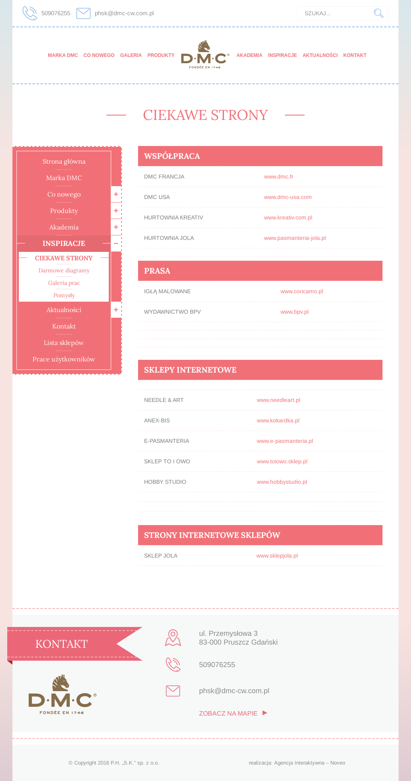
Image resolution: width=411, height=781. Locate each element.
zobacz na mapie (228, 713)
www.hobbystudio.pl (282, 482)
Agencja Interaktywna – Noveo (309, 763)
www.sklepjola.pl (277, 555)
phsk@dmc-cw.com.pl (124, 13)
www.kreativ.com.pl (288, 217)
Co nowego (98, 55)
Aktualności (320, 55)
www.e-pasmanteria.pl (285, 441)
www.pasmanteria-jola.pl (295, 238)
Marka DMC (63, 55)
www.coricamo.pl (302, 291)
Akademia (249, 55)
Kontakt (354, 55)
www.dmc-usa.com (288, 197)
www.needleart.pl (278, 400)
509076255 (55, 13)
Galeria (131, 55)
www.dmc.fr (278, 176)
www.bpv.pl (295, 311)
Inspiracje (282, 55)
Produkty (160, 55)
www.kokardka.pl (278, 420)
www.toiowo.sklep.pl (282, 461)
